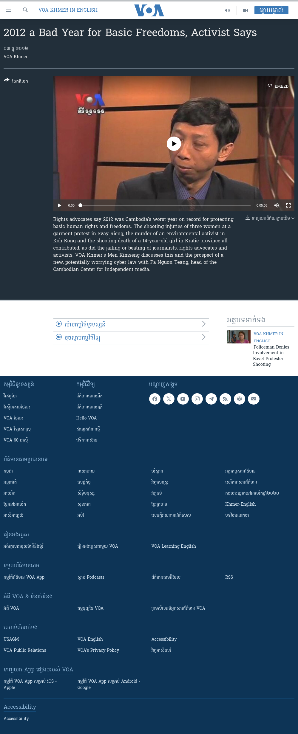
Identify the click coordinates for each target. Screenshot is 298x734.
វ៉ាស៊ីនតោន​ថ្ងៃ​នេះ (17, 407)
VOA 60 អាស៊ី (16, 440)
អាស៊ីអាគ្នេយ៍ (14, 515)
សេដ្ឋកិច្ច (84, 482)
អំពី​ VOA (11, 609)
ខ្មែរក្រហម (159, 504)
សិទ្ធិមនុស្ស (86, 493)
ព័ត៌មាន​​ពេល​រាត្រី (89, 407)
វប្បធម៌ (157, 493)
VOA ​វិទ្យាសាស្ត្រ (17, 429)
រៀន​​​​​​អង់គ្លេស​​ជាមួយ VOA (98, 546)
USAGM (11, 640)
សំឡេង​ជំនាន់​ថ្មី (88, 429)
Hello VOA (86, 418)
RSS (229, 577)
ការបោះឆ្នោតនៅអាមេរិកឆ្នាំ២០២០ (252, 493)
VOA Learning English (174, 546)
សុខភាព (84, 504)
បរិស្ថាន (157, 471)
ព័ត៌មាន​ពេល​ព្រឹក (89, 396)
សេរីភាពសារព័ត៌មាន (241, 482)
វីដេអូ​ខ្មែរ (10, 396)
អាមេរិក (10, 493)
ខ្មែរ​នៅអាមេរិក (15, 504)
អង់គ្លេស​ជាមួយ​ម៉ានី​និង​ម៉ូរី (23, 546)
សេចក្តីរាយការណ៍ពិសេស (171, 515)
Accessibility (164, 640)
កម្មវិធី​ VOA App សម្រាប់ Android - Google (109, 685)
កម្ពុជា (8, 471)
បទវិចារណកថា (237, 515)
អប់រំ (81, 515)
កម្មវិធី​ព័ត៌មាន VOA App (24, 577)
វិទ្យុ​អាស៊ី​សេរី (161, 651)
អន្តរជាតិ (10, 482)
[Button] (16, 82)
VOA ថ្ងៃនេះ (14, 418)
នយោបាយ (86, 471)
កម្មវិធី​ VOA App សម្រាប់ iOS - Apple (30, 685)
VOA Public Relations (25, 651)
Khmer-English (240, 504)
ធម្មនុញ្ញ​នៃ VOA (91, 609)
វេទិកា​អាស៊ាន (87, 440)
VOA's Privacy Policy (98, 651)
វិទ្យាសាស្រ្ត (160, 482)
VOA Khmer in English (68, 10)
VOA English (90, 640)
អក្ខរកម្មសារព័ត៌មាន (240, 471)
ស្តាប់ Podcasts (91, 577)
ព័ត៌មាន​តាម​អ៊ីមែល (166, 577)
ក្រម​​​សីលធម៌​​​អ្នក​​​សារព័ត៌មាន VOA (179, 609)
